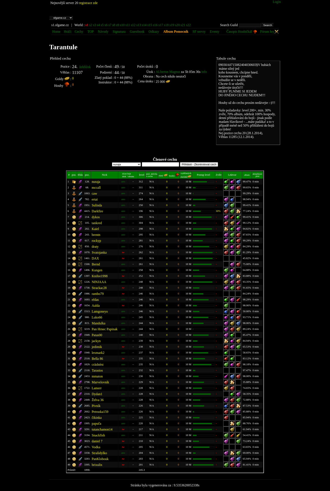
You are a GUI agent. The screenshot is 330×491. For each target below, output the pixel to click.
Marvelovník (100, 382)
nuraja (96, 181)
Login (277, 2)
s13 (138, 25)
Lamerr (97, 388)
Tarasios (97, 370)
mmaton (97, 376)
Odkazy (154, 31)
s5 (102, 25)
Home (56, 31)
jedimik (97, 347)
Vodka (96, 447)
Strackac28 (99, 288)
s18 (166, 25)
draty (95, 246)
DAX (95, 258)
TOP (90, 31)
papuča (96, 423)
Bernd (96, 264)
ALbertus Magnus (168, 72)
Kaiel (95, 229)
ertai (95, 199)
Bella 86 (97, 358)
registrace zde (88, 3)
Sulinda (97, 205)
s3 (94, 25)
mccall (96, 187)
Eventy (214, 31)
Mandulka (98, 323)
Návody (103, 31)
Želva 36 (98, 400)
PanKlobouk (100, 459)
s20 (177, 25)
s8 (113, 25)
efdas (95, 299)
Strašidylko (99, 453)
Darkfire (97, 211)
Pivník (96, 406)
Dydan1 (97, 394)
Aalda (96, 305)
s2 (90, 25)
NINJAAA (99, 282)
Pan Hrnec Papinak (105, 329)
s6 (106, 25)
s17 (160, 25)
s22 (188, 25)
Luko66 (97, 317)
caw (94, 193)
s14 (144, 25)
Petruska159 (100, 411)
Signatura (119, 31)
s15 (149, 25)
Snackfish (98, 435)
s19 (171, 25)
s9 (117, 25)
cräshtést (98, 364)
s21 (183, 25)
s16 (155, 25)
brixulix (97, 465)
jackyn (96, 341)
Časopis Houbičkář (241, 31)
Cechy (79, 31)
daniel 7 (97, 441)
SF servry (199, 31)
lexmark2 (98, 353)
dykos (96, 217)
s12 (133, 25)
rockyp (96, 240)
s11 (127, 25)
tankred (97, 223)
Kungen (97, 270)
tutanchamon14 (102, 429)
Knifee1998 (100, 276)
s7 (109, 25)
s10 (122, 25)
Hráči (67, 31)
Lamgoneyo (100, 311)
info (204, 72)
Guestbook (137, 31)
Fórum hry (269, 31)
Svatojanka (99, 252)
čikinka (97, 417)
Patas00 (97, 335)
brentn (96, 235)
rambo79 (98, 294)
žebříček (84, 67)
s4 (98, 25)
